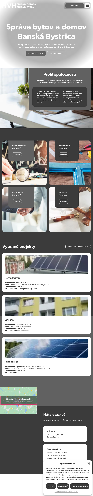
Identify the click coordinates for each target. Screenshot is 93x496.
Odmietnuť (62, 486)
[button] (88, 463)
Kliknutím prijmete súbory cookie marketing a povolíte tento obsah (19, 400)
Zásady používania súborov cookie (66, 492)
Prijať (50, 486)
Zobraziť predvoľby (79, 486)
